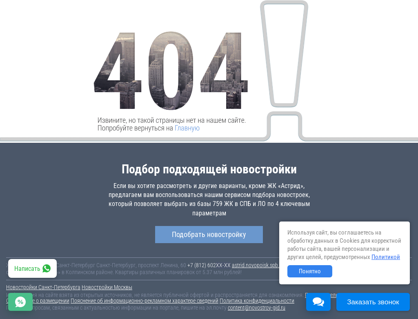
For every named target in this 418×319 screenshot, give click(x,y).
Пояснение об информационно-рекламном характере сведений (144, 300)
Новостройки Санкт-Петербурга (43, 287)
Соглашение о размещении (37, 300)
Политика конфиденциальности (257, 300)
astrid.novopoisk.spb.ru (258, 265)
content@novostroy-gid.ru (256, 307)
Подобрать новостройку (209, 234)
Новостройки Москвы (107, 287)
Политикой (385, 257)
